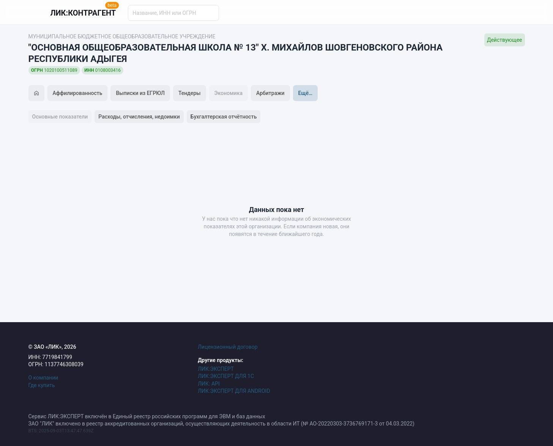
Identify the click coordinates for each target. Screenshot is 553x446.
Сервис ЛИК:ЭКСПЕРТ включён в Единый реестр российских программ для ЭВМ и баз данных (146, 416)
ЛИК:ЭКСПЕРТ (216, 369)
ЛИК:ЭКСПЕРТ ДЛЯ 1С (226, 376)
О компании (43, 378)
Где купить (41, 385)
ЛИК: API (209, 384)
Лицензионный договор (228, 347)
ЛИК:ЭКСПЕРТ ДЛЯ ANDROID (234, 391)
